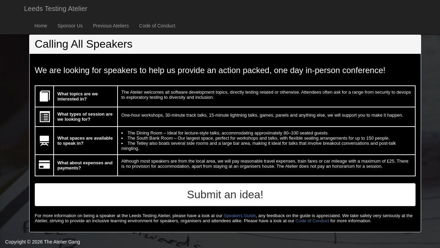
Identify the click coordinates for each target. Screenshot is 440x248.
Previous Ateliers (111, 25)
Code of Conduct (157, 25)
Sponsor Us (69, 25)
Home (40, 25)
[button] (225, 194)
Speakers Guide (240, 215)
